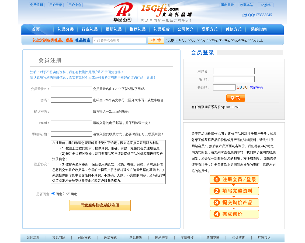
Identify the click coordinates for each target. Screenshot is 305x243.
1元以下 (172, 40)
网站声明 (161, 237)
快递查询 (238, 237)
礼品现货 (162, 29)
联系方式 (210, 29)
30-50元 (224, 40)
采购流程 (33, 237)
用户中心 (74, 5)
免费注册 (36, 5)
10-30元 (212, 40)
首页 (36, 29)
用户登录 (55, 5)
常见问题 (58, 237)
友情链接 (187, 237)
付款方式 (234, 29)
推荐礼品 (138, 29)
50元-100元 (239, 40)
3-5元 (191, 40)
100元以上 (255, 40)
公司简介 (186, 29)
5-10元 (201, 40)
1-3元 (182, 40)
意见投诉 (135, 237)
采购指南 (259, 29)
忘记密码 (256, 87)
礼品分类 (66, 29)
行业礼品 (90, 29)
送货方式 (110, 237)
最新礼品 (114, 29)
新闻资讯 (212, 237)
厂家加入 (264, 237)
